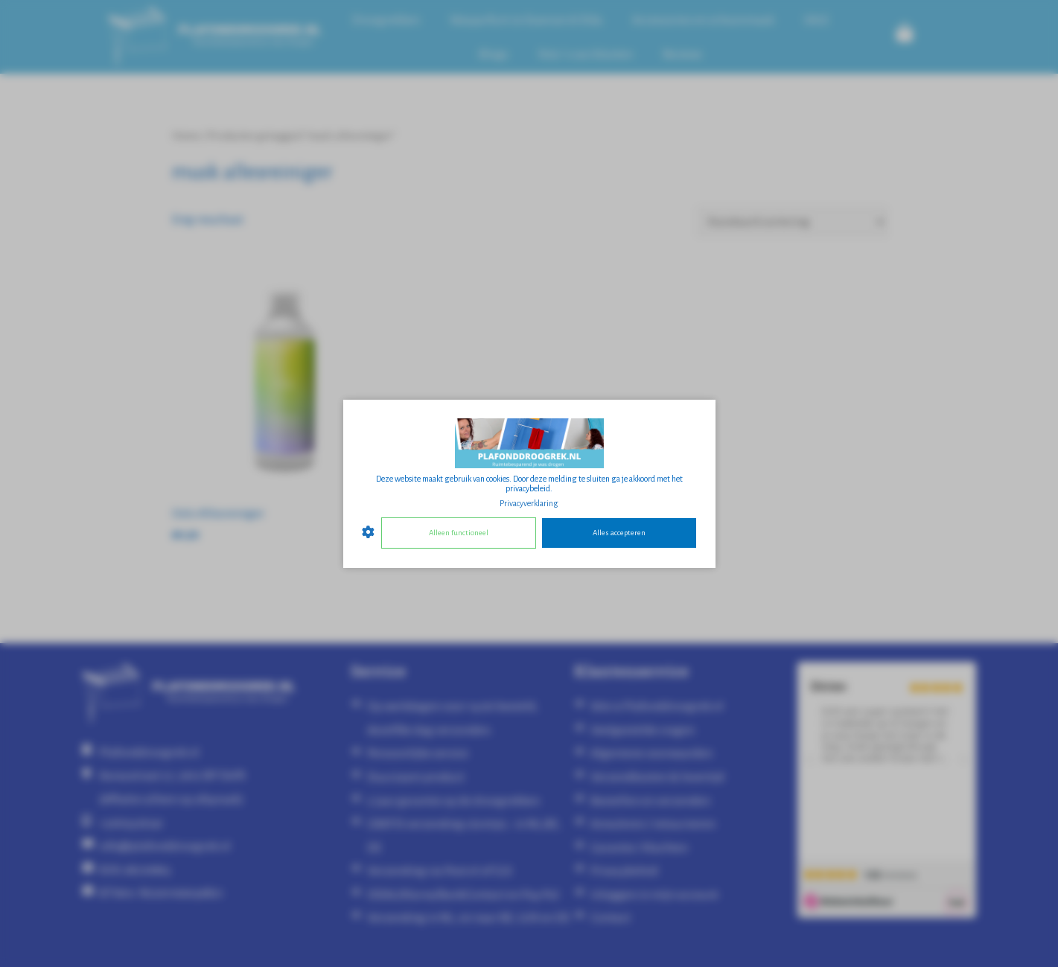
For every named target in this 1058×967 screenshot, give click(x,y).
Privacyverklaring (529, 502)
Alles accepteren (619, 533)
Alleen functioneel (458, 533)
